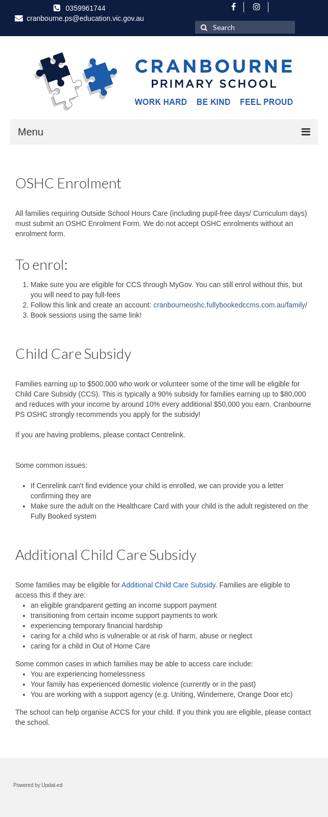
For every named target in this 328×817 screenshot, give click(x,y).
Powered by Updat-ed (38, 785)
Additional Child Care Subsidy (168, 585)
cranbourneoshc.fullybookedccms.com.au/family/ (230, 305)
